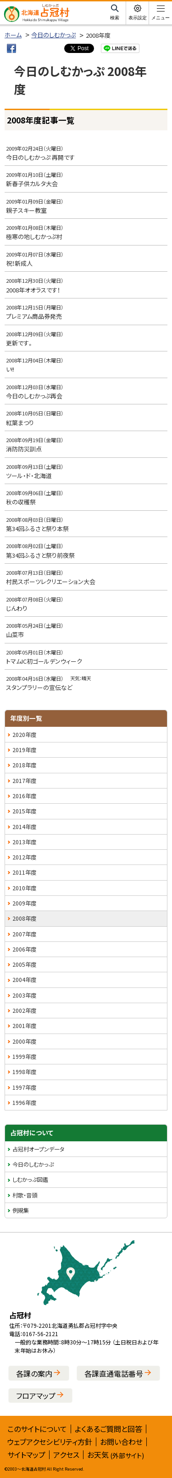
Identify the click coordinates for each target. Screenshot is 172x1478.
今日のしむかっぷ (53, 34)
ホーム (13, 34)
